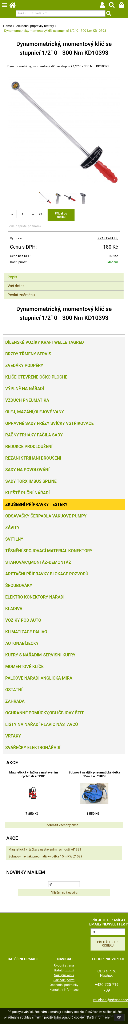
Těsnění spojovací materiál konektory (48, 550)
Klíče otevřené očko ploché (36, 377)
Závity (12, 527)
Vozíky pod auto (23, 620)
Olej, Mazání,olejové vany (34, 411)
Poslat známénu (21, 295)
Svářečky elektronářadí (32, 747)
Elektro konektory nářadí (34, 597)
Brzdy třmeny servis (28, 353)
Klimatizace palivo (26, 631)
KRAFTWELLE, (107, 238)
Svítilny (14, 539)
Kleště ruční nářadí (27, 492)
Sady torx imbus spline (31, 481)
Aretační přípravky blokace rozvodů (46, 573)
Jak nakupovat (64, 980)
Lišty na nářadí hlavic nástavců (41, 724)
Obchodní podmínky (64, 985)
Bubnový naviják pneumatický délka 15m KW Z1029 (94, 774)
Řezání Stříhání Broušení (33, 458)
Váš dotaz (16, 286)
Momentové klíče (24, 666)
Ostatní (13, 689)
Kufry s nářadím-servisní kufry (40, 654)
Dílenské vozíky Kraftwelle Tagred (44, 342)
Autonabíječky (22, 643)
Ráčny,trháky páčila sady (34, 434)
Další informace (98, 1017)
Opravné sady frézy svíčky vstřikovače (49, 423)
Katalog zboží (64, 970)
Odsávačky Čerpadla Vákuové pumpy (46, 516)
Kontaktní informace (64, 990)
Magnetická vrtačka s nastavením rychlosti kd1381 (33, 774)
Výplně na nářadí (24, 388)
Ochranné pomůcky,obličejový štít (44, 712)
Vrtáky (13, 736)
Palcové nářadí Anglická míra (38, 678)
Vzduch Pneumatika (27, 400)
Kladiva (13, 608)
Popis (12, 277)
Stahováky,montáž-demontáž (38, 562)
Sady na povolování (27, 469)
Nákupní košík (64, 975)
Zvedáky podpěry (24, 365)
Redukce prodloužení (28, 446)
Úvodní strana (64, 965)
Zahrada (15, 701)
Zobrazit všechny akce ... (64, 825)
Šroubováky (18, 585)
